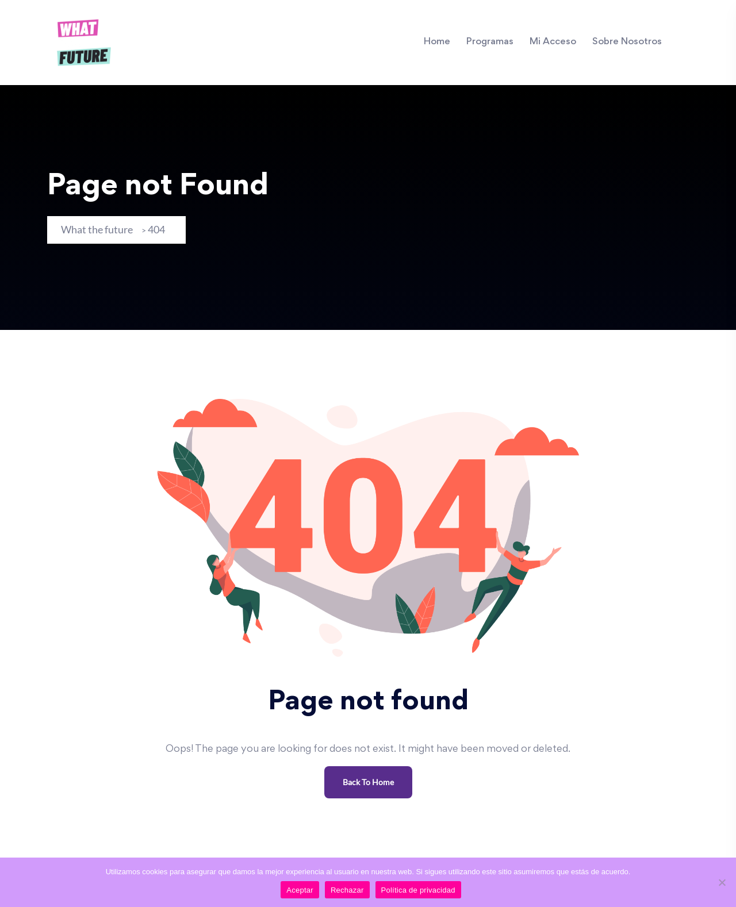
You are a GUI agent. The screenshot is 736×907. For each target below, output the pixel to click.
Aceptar (299, 890)
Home (437, 42)
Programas (489, 42)
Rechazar (347, 890)
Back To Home (368, 782)
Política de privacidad (418, 890)
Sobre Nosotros (627, 42)
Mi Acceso (553, 42)
